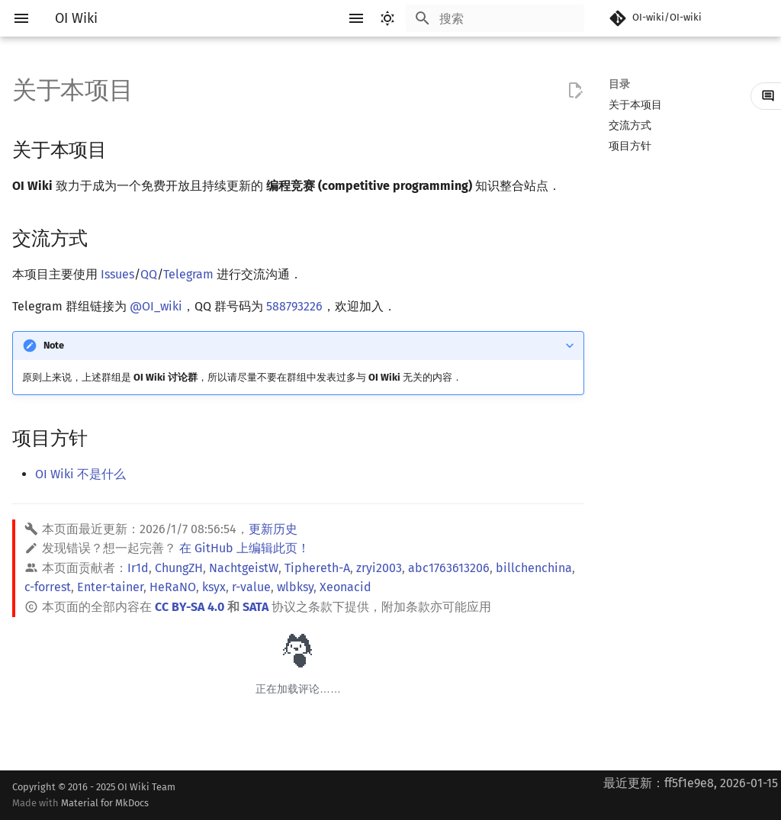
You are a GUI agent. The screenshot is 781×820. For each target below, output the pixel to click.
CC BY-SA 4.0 (189, 607)
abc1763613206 (449, 568)
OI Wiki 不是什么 (80, 474)
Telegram (188, 274)
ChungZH (179, 568)
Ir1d (138, 568)
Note (53, 345)
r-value (251, 587)
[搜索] (495, 18)
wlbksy (295, 587)
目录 (619, 84)
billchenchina (534, 568)
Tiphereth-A (317, 568)
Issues (117, 274)
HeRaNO (172, 587)
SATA (255, 607)
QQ (148, 274)
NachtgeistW (243, 568)
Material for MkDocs (105, 803)
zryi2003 (379, 568)
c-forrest (47, 587)
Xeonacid (345, 587)
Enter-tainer (110, 587)
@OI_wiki (156, 306)
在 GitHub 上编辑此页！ (244, 548)
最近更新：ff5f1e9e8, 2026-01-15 (690, 783)
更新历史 (273, 529)
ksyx (214, 587)
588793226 (294, 306)
